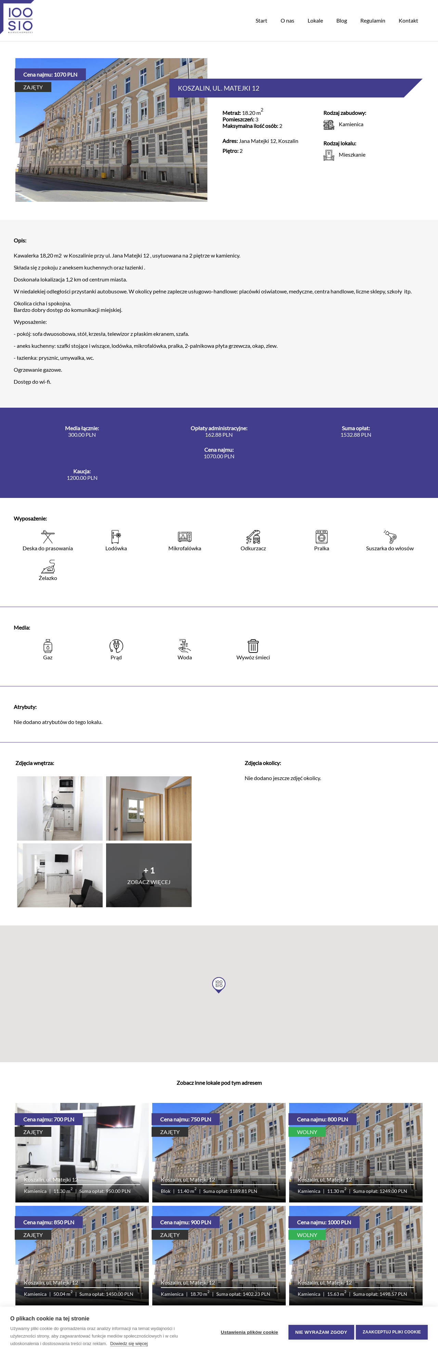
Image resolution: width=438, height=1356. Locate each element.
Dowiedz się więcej (129, 1343)
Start (261, 20)
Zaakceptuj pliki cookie (392, 1331)
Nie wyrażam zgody (320, 1331)
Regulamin (372, 20)
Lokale (315, 20)
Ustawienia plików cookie (248, 1331)
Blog (341, 20)
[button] (219, 985)
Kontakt (408, 20)
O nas (287, 20)
